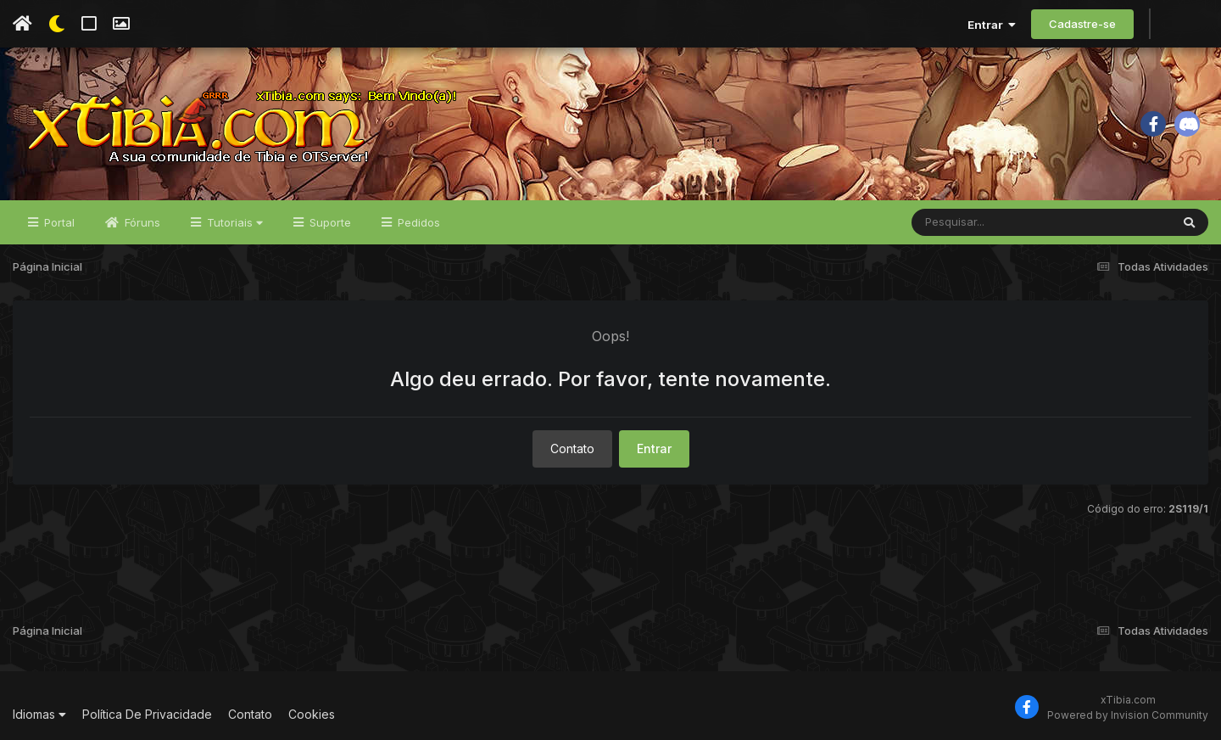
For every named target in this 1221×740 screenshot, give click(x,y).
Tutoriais (233, 222)
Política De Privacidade (147, 714)
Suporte (328, 222)
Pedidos (417, 222)
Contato (572, 448)
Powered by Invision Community (1127, 715)
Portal (58, 222)
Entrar (991, 24)
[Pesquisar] (977, 222)
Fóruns (140, 222)
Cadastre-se (1082, 24)
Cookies (311, 714)
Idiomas (39, 714)
